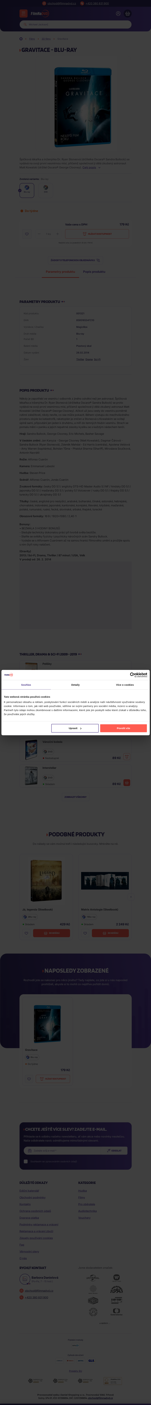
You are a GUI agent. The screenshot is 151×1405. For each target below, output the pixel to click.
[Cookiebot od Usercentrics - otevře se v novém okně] (132, 674)
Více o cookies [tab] (125, 684)
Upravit (75, 728)
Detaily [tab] (75, 684)
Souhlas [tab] (26, 684)
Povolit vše (123, 728)
